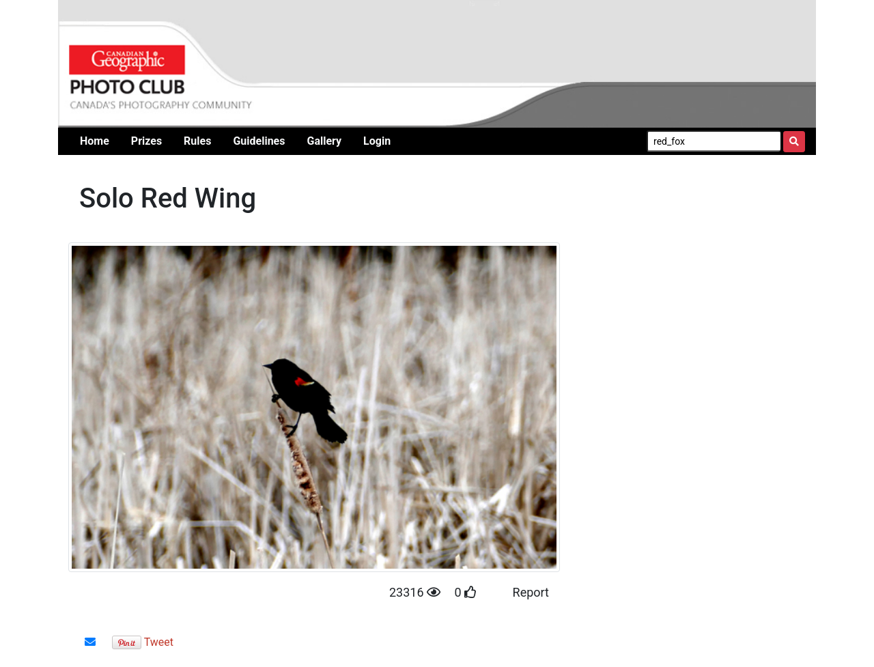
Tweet (158, 642)
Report (531, 592)
